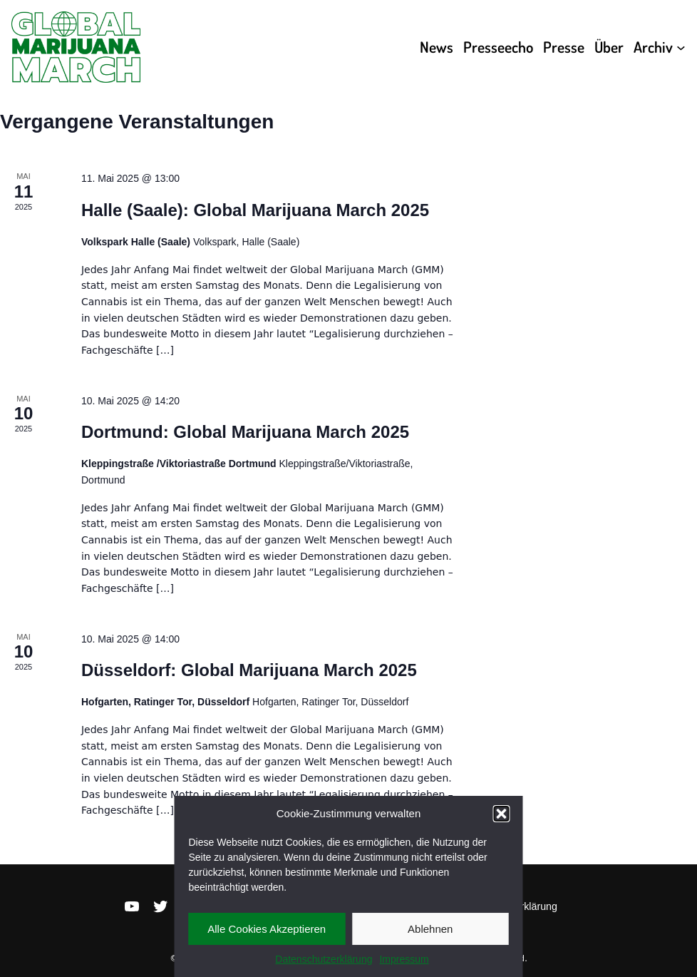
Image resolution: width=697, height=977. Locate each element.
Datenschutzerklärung (323, 959)
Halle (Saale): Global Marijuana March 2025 (255, 210)
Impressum (403, 959)
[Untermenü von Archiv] (681, 47)
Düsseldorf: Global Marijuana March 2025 (249, 670)
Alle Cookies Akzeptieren (266, 929)
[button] (502, 814)
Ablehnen (430, 929)
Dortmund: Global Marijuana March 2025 (245, 431)
